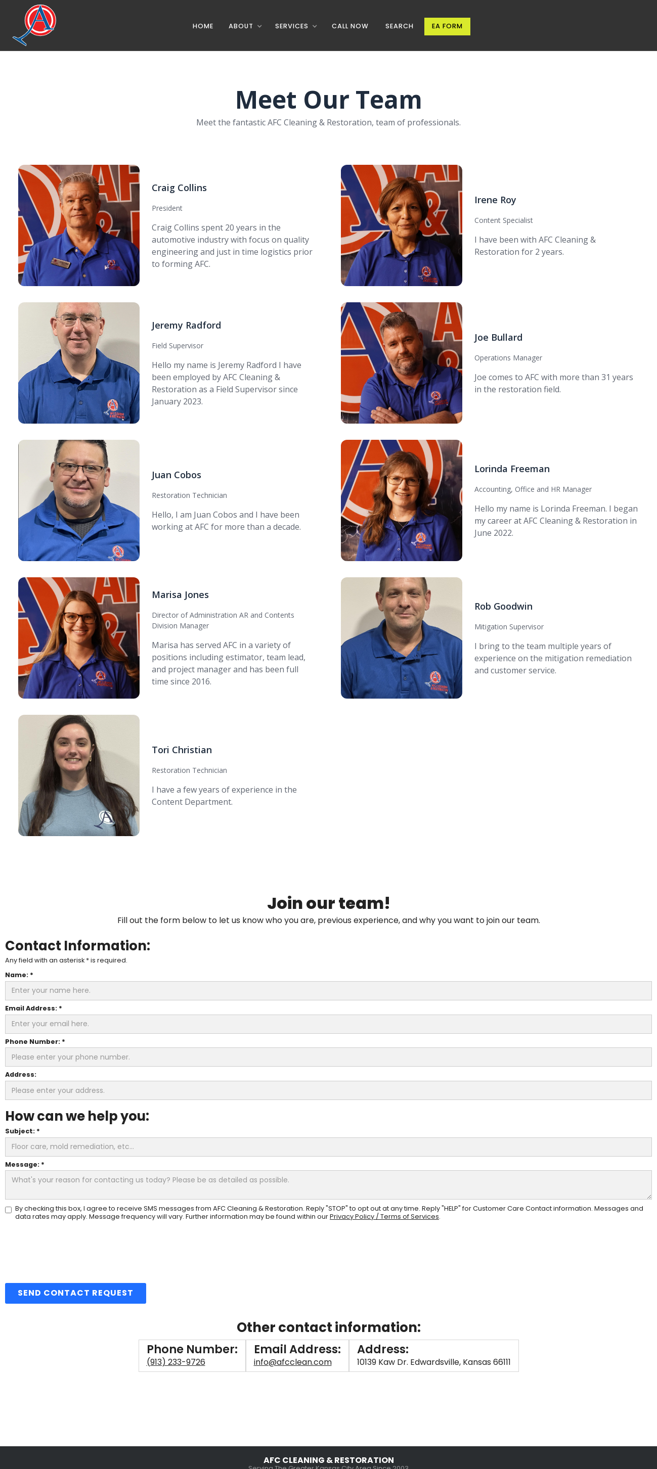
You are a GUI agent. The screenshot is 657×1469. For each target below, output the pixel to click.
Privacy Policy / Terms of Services (384, 1216)
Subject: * (22, 1131)
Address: (20, 1075)
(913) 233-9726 (176, 1362)
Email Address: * (33, 1008)
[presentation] (82, 1251)
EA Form (447, 26)
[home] (37, 25)
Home (203, 26)
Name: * (19, 975)
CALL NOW (350, 26)
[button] (245, 26)
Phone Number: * (35, 1042)
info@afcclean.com (293, 1362)
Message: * (25, 1165)
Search (399, 26)
